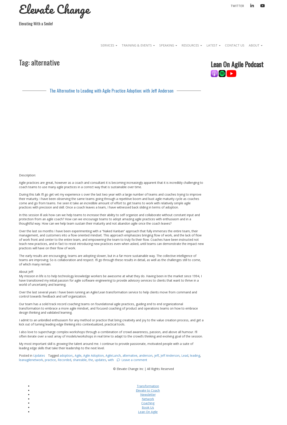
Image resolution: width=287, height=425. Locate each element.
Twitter (237, 6)
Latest (213, 45)
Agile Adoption (93, 355)
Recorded (64, 360)
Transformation (148, 386)
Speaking (168, 45)
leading (195, 355)
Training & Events (138, 45)
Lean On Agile (148, 412)
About (256, 45)
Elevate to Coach (148, 390)
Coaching (147, 403)
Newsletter (148, 394)
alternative (130, 355)
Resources (192, 45)
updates (100, 360)
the (90, 360)
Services (109, 45)
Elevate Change (54, 9)
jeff (156, 355)
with (111, 360)
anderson (145, 355)
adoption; (66, 355)
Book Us (148, 407)
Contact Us (234, 45)
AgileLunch (113, 355)
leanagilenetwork (31, 360)
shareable (80, 360)
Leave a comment (134, 360)
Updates (39, 355)
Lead (184, 355)
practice (50, 360)
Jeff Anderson (170, 355)
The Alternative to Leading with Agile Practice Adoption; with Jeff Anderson (111, 90)
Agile (78, 355)
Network (148, 399)
